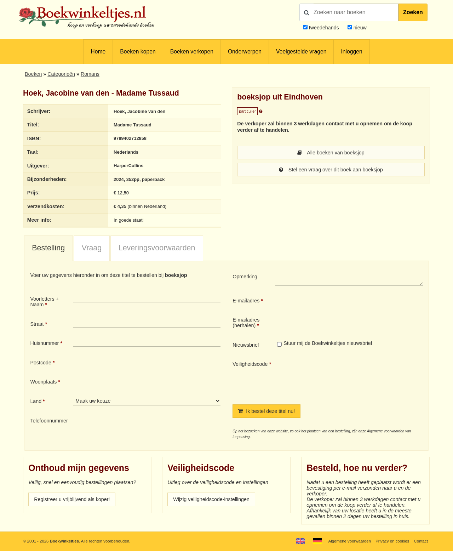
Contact (421, 541)
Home (98, 52)
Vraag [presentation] (92, 248)
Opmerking (245, 276)
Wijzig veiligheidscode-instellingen (211, 499)
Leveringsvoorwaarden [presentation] (157, 248)
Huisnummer (44, 343)
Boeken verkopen (191, 52)
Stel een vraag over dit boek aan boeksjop (331, 169)
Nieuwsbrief (246, 345)
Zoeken (413, 12)
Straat (37, 324)
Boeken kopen (137, 52)
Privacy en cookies (392, 541)
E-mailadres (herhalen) (246, 322)
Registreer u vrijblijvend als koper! (72, 499)
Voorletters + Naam (44, 301)
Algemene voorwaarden (386, 431)
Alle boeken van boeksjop (330, 152)
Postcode (40, 362)
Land (35, 401)
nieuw (359, 27)
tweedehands (324, 27)
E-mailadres (246, 300)
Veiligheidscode (250, 364)
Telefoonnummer (49, 421)
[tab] (48, 248)
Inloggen (351, 52)
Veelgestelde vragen (301, 52)
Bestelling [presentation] (48, 248)
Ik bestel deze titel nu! (266, 411)
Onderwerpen (245, 52)
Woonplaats (43, 382)
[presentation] (334, 377)
